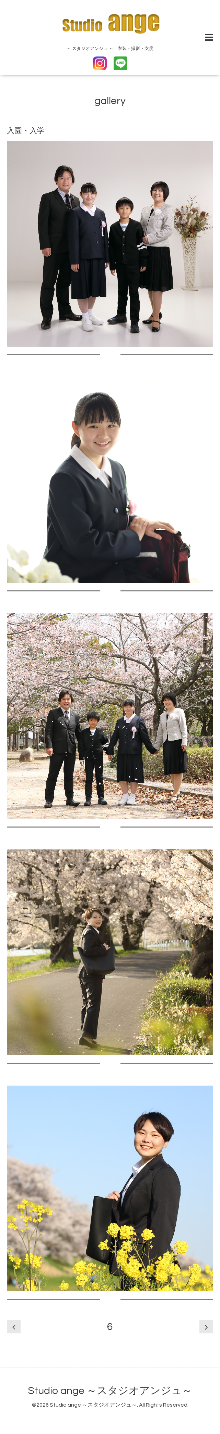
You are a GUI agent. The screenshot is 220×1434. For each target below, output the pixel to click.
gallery (110, 100)
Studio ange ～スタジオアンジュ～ (110, 1390)
